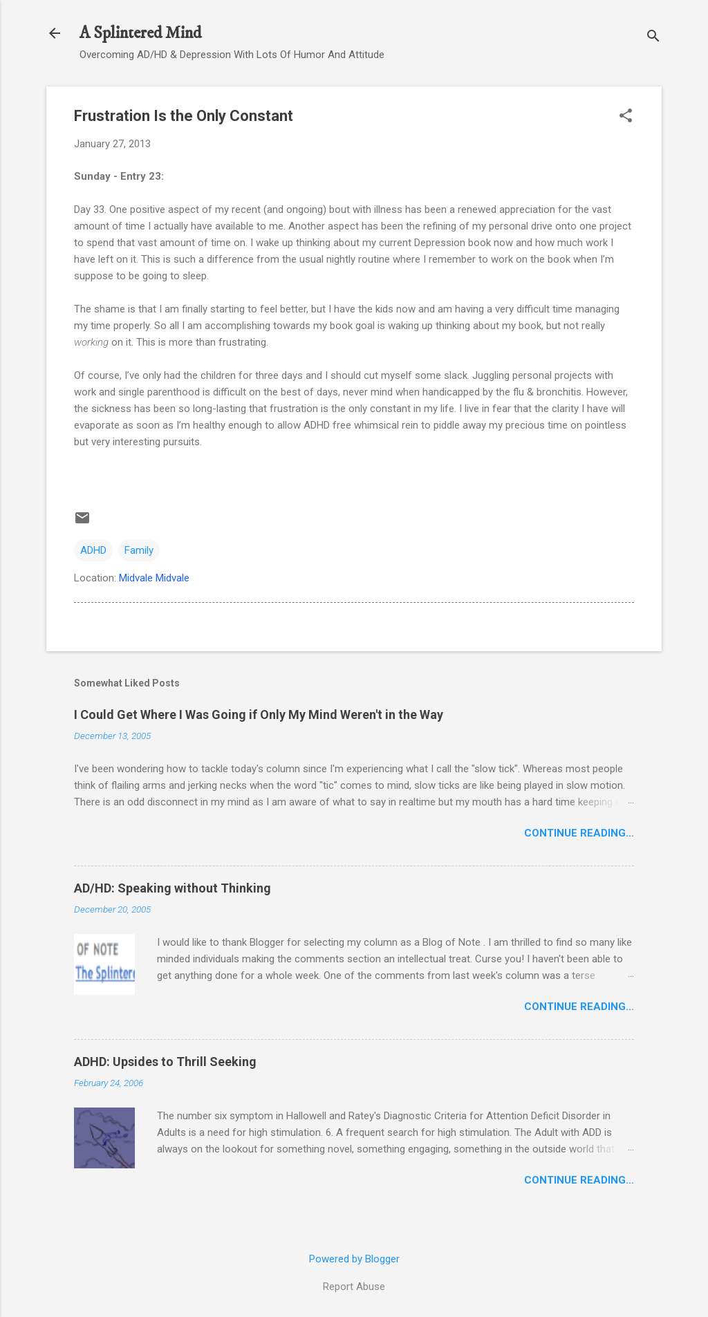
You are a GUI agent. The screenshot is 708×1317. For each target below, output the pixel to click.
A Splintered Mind (140, 33)
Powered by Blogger (354, 1259)
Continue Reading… (579, 833)
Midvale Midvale (154, 578)
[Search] (653, 38)
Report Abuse (354, 1286)
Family (138, 550)
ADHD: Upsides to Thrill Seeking (165, 1061)
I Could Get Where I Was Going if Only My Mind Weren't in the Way (258, 714)
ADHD (93, 550)
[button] (625, 117)
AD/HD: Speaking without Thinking (172, 888)
